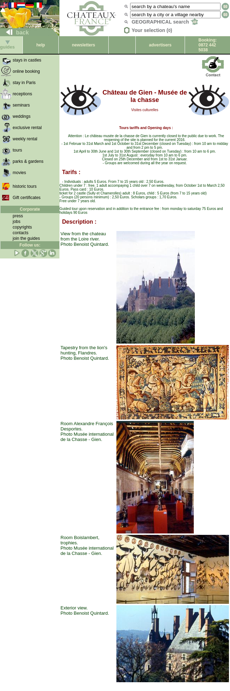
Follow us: (29, 245)
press (18, 215)
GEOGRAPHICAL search (165, 22)
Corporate (30, 209)
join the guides (26, 238)
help (40, 45)
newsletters (83, 45)
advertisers (160, 45)
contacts (20, 232)
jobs (16, 221)
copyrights (22, 227)
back (14, 33)
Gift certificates (26, 197)
